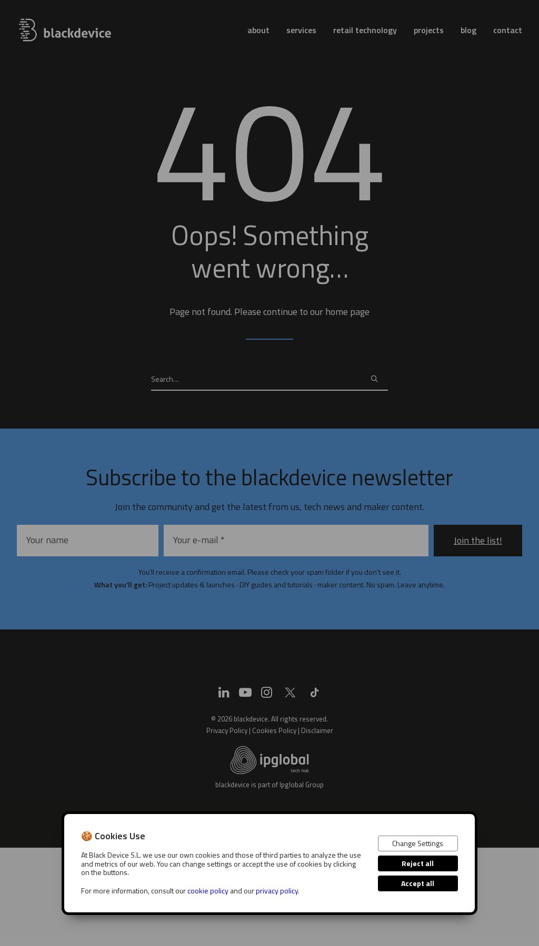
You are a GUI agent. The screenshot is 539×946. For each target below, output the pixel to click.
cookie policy (207, 890)
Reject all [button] (418, 863)
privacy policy (277, 890)
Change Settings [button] (417, 843)
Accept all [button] (417, 883)
